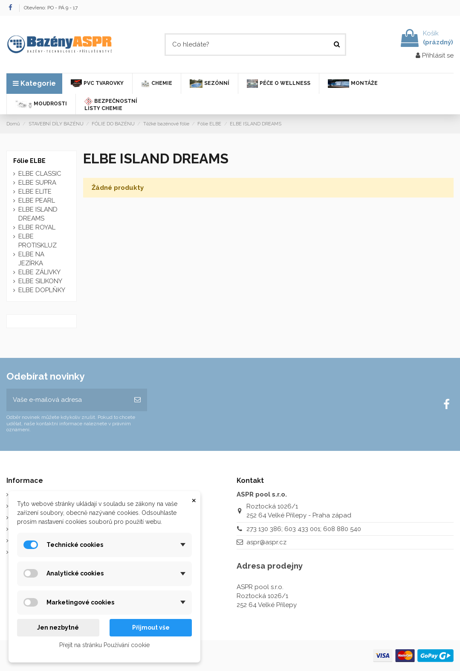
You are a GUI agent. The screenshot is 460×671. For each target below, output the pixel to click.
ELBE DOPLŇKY (41, 290)
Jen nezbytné (58, 627)
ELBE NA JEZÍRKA (31, 258)
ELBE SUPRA (37, 182)
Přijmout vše (151, 627)
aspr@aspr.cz (266, 542)
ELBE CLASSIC (39, 173)
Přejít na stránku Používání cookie (104, 645)
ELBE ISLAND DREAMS (38, 214)
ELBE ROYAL (36, 227)
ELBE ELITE (35, 191)
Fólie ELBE (29, 160)
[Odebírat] (137, 400)
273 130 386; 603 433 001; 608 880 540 (303, 529)
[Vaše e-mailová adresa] (67, 400)
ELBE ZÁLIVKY (39, 272)
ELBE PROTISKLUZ (37, 240)
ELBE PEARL (36, 200)
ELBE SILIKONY (40, 281)
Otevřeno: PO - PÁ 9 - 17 (51, 8)
